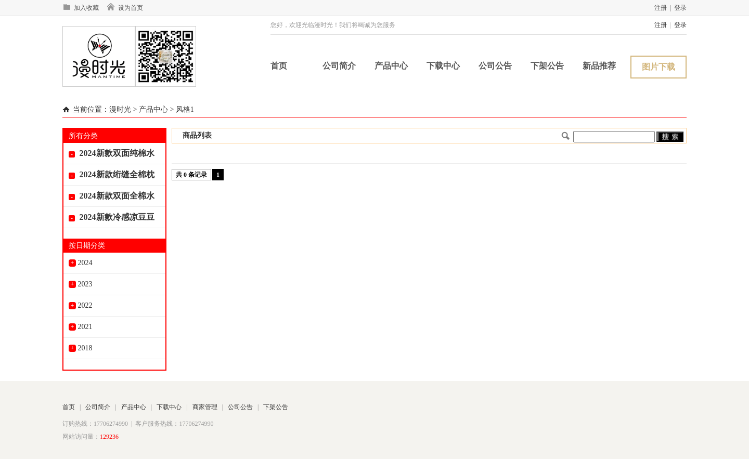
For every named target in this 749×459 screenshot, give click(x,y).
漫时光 (120, 109)
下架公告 (547, 65)
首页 (278, 65)
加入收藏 (80, 7)
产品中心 (391, 65)
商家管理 (204, 407)
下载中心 (443, 65)
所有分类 (83, 136)
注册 (660, 7)
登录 (680, 7)
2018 (81, 348)
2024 (81, 263)
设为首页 (125, 7)
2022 (81, 305)
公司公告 (495, 65)
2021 (81, 327)
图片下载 (658, 66)
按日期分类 (87, 246)
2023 (81, 284)
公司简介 (339, 65)
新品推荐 (599, 65)
